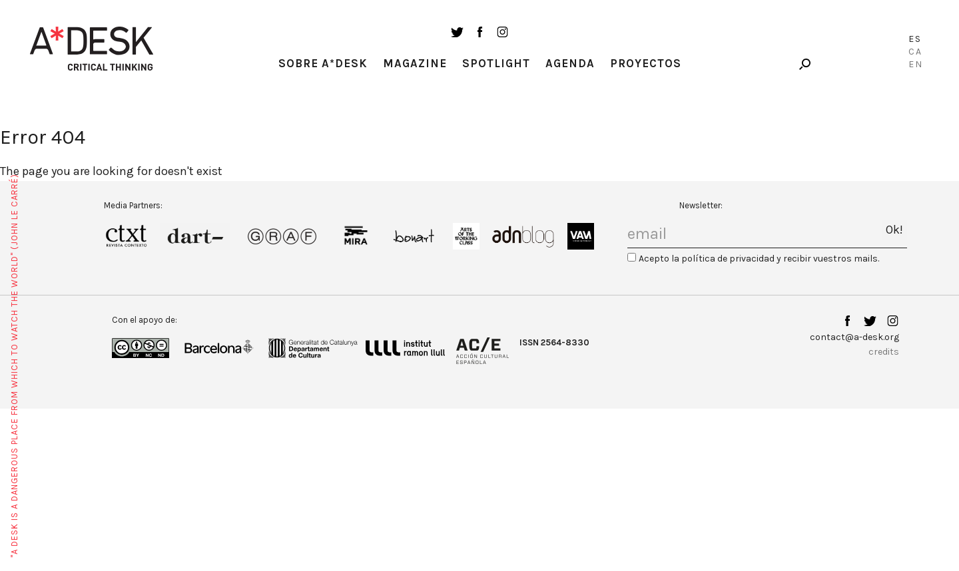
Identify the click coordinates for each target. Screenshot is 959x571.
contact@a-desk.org (854, 337)
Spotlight (496, 63)
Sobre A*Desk (323, 63)
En (915, 64)
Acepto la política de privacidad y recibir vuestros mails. (759, 258)
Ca (915, 51)
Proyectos (645, 63)
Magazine (415, 63)
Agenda (570, 63)
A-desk (92, 49)
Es (915, 39)
